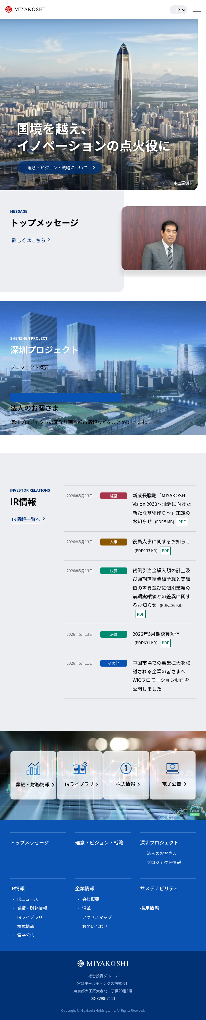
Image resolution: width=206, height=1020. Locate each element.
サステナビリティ (159, 888)
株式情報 (25, 926)
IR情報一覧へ (26, 518)
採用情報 (149, 907)
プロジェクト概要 (29, 367)
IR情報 (17, 888)
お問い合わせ (95, 926)
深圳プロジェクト (159, 842)
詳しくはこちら (29, 240)
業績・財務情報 (32, 908)
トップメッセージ (29, 842)
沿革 (86, 908)
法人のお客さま (162, 853)
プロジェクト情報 (164, 862)
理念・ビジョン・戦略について (57, 167)
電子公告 (25, 935)
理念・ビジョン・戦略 (99, 842)
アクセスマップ (97, 917)
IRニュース (27, 899)
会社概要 (90, 899)
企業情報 (84, 888)
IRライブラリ (30, 917)
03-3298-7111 (103, 998)
